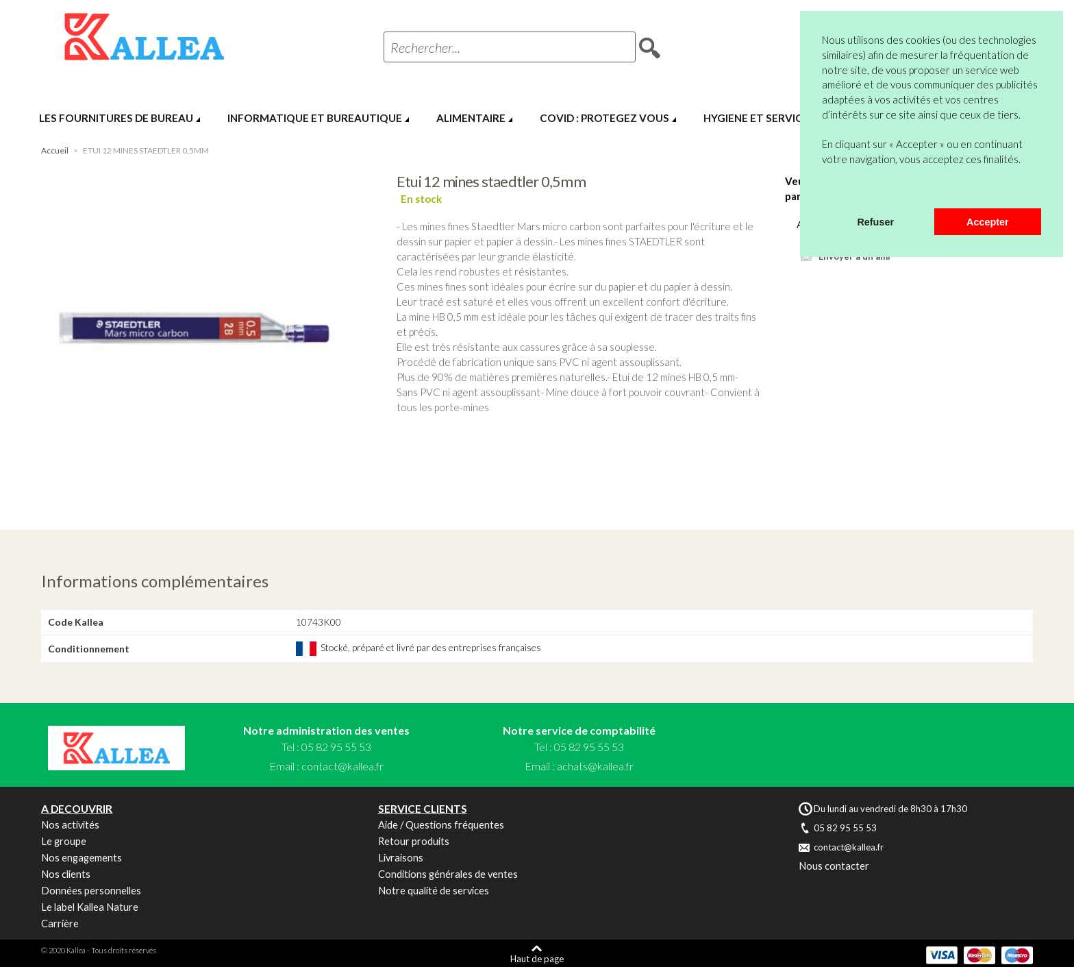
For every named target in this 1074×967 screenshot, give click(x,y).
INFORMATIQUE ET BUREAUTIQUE (314, 118)
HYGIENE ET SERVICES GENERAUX (788, 118)
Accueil (54, 150)
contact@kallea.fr (342, 765)
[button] (824, 190)
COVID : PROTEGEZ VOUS (604, 118)
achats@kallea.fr (595, 765)
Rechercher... (425, 47)
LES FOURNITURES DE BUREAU (116, 118)
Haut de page (537, 958)
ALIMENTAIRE (470, 118)
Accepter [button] (987, 222)
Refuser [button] (875, 222)
